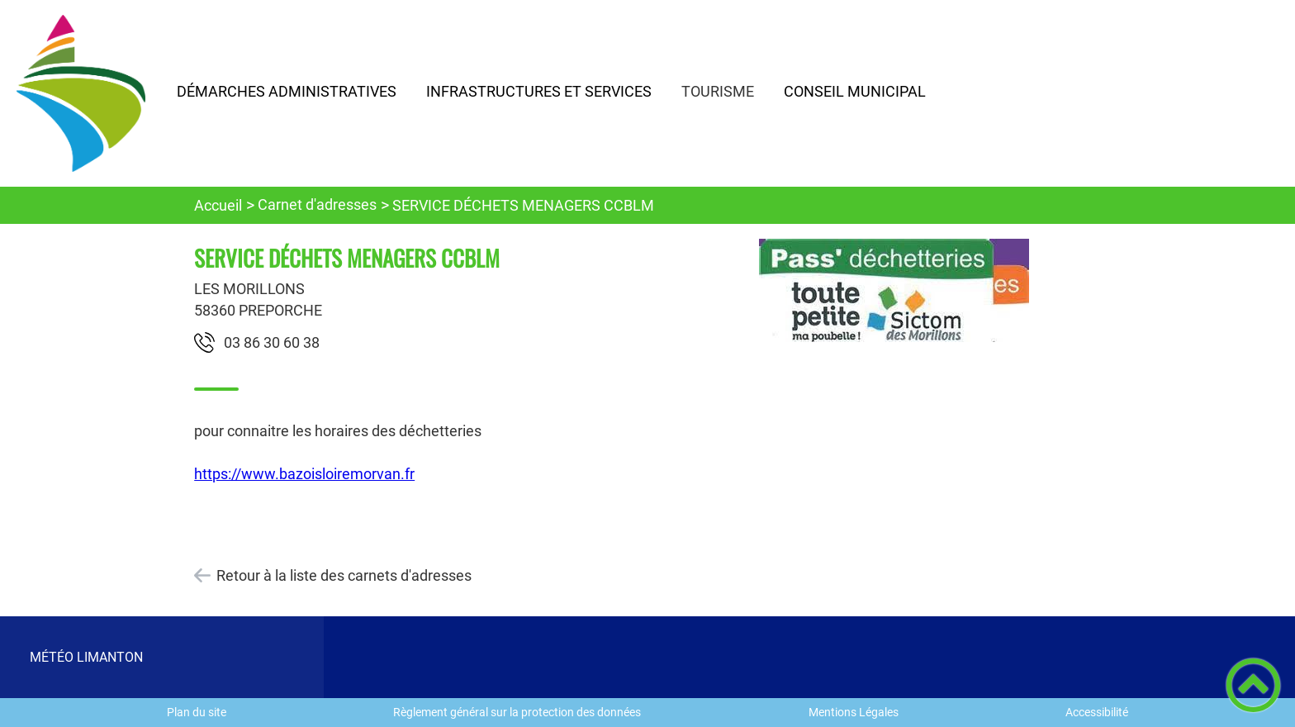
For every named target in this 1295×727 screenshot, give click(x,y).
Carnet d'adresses (317, 204)
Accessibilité (1096, 712)
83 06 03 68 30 (272, 342)
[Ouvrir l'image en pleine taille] (894, 291)
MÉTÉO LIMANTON (86, 657)
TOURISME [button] (717, 91)
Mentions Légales (854, 712)
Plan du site (196, 712)
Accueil (218, 205)
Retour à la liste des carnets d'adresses (344, 575)
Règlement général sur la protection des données (517, 712)
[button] (1253, 685)
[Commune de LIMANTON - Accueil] (81, 93)
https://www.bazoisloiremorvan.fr (304, 473)
